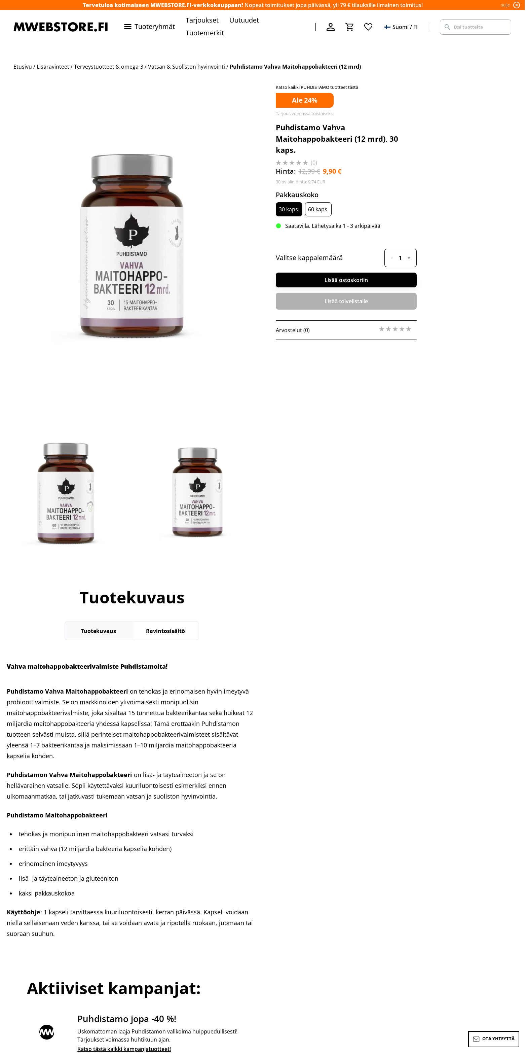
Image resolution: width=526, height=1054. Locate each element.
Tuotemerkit (205, 32)
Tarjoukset (202, 20)
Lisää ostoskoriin (346, 280)
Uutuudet (244, 20)
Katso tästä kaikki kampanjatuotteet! (124, 1049)
